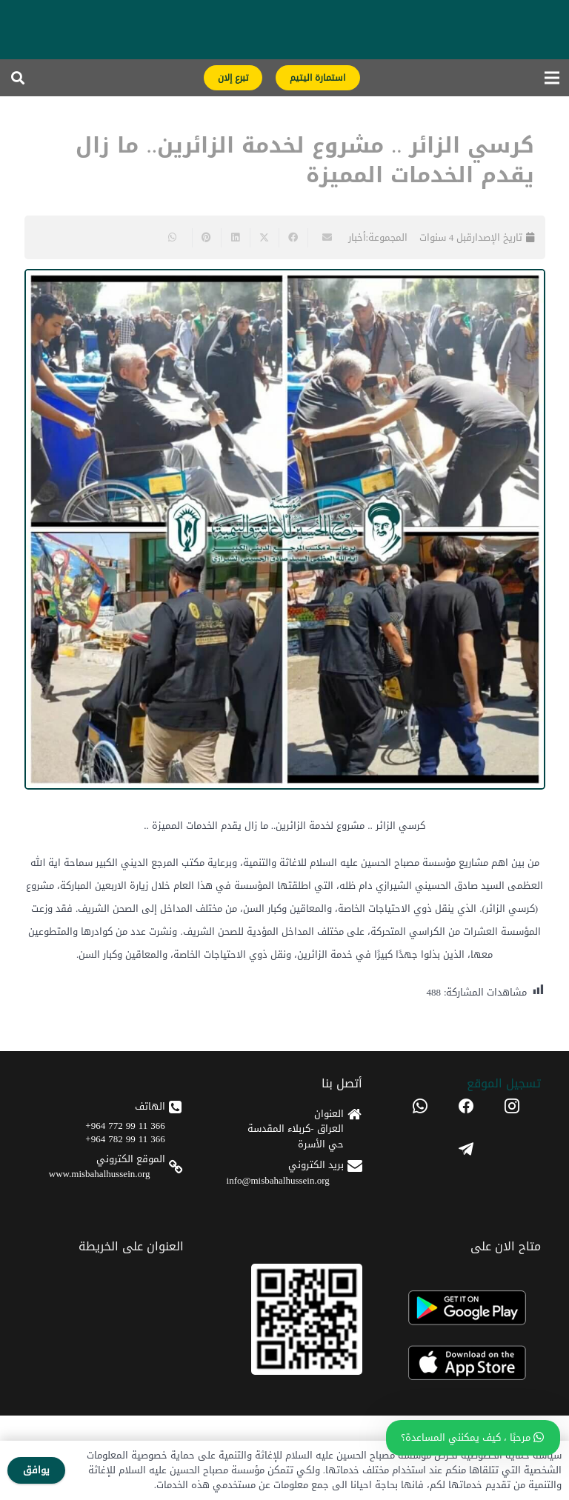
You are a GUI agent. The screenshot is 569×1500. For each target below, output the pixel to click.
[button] (18, 77)
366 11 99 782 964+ (124, 1139)
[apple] (466, 1363)
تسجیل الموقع (504, 1083)
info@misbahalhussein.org (278, 1180)
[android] (466, 1308)
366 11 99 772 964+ (124, 1125)
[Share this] (293, 237)
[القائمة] (552, 77)
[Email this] (321, 237)
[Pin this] (206, 237)
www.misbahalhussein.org (99, 1173)
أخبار (357, 237)
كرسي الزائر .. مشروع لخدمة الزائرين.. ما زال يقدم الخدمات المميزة (305, 160)
